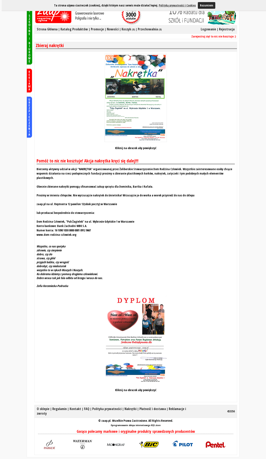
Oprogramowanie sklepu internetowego (130, 425)
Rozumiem (206, 5)
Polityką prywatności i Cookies (177, 5)
